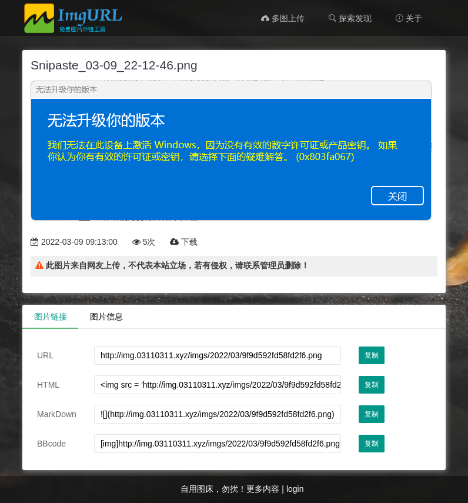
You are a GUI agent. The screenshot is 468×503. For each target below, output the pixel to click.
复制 (372, 355)
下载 (184, 241)
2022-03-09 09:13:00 (74, 241)
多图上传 (283, 18)
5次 (144, 241)
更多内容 (262, 489)
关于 (408, 18)
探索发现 (350, 18)
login (295, 489)
